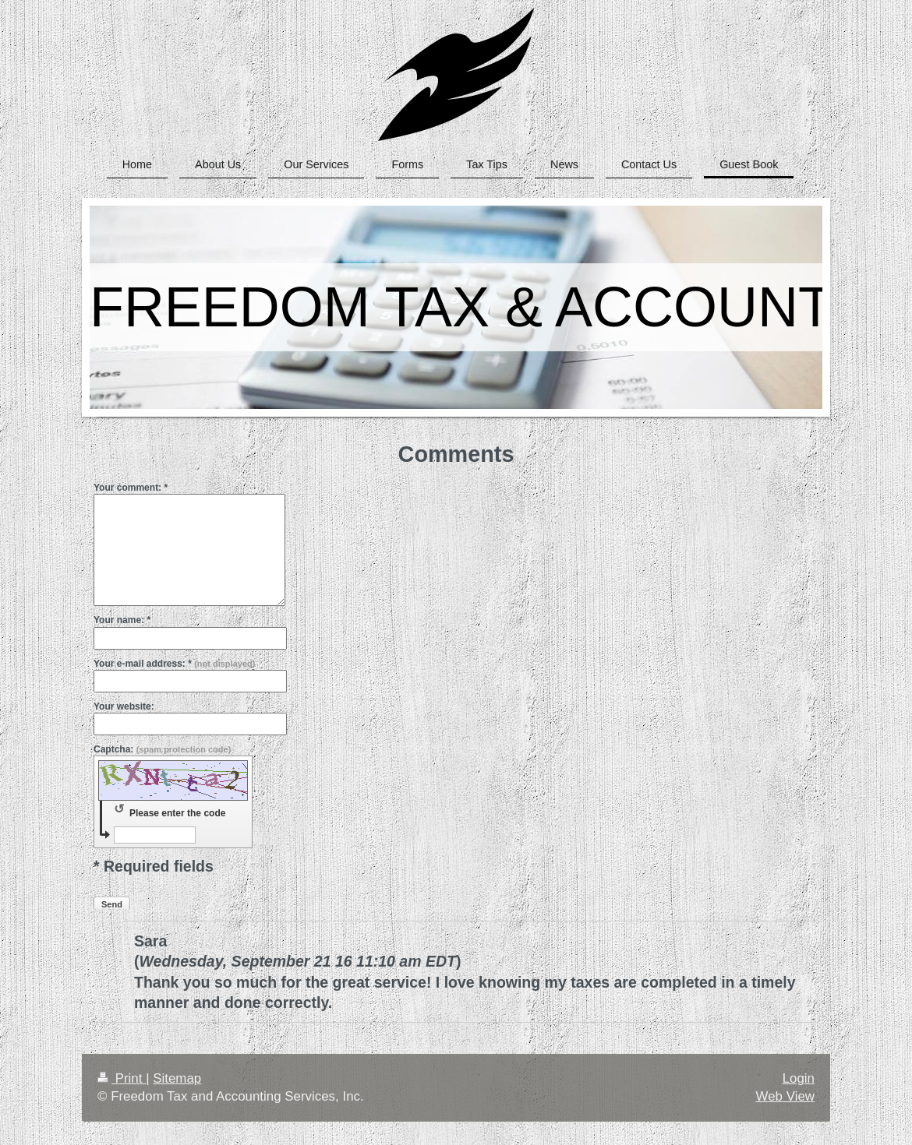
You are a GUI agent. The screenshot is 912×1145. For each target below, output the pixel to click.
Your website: (124, 706)
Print (121, 1078)
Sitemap (177, 1078)
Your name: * (122, 620)
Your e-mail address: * (174, 663)
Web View (785, 1096)
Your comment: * (131, 487)
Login (799, 1078)
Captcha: (162, 749)
